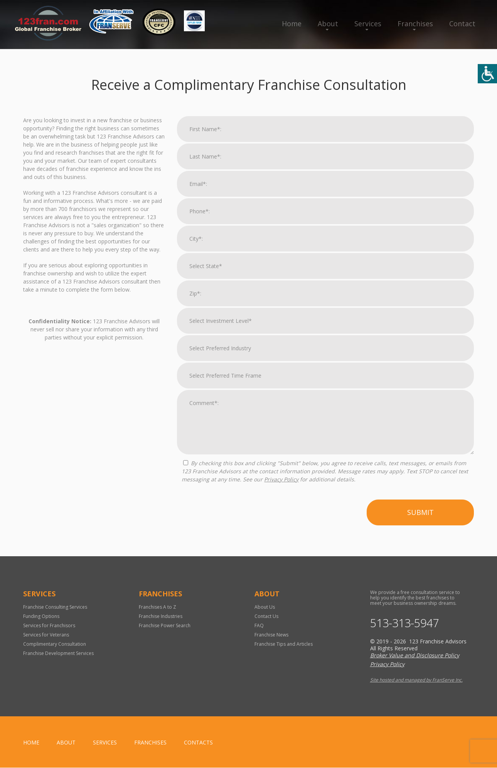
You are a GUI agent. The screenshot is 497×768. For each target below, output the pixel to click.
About (328, 23)
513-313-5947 (406, 623)
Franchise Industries (160, 616)
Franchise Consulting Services (55, 607)
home (31, 742)
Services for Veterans (46, 634)
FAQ (259, 625)
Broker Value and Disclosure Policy (414, 655)
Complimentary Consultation (54, 644)
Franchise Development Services (58, 653)
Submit (420, 512)
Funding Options (41, 616)
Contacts (198, 742)
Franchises (415, 23)
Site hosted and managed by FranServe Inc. (416, 680)
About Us (264, 607)
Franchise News (271, 634)
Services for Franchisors (49, 625)
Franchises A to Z (157, 607)
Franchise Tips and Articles (283, 644)
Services (367, 23)
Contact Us (266, 616)
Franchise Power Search (164, 625)
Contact (462, 23)
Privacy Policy (281, 479)
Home (292, 23)
